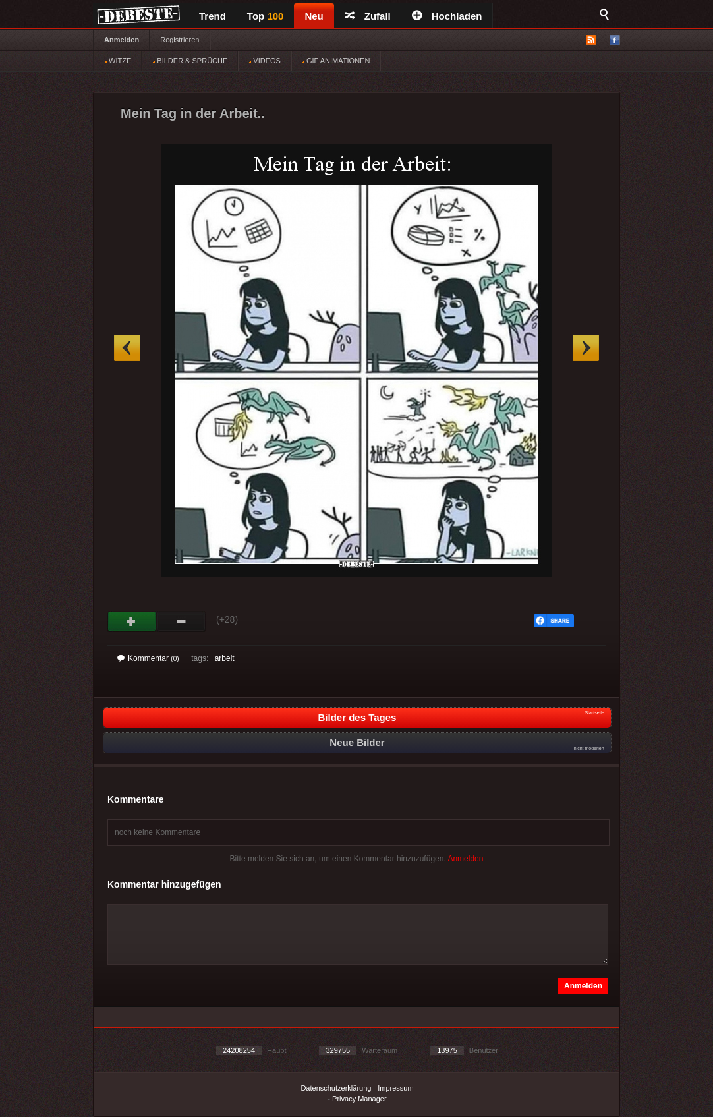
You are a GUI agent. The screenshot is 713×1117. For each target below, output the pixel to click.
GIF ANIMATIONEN (336, 61)
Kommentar (148, 658)
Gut (132, 621)
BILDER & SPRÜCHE (189, 61)
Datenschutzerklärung (335, 1088)
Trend (212, 16)
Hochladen (447, 16)
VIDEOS (264, 61)
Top (265, 16)
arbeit (225, 658)
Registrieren (179, 39)
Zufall (368, 16)
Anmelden (121, 39)
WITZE (117, 61)
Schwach (181, 621)
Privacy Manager (359, 1099)
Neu (313, 16)
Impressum (395, 1088)
